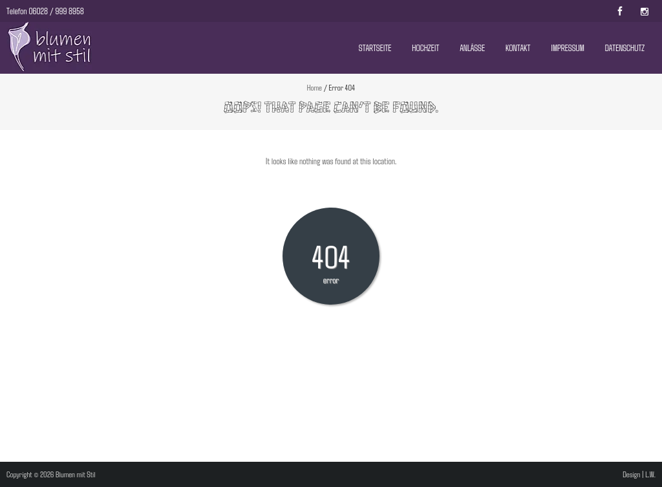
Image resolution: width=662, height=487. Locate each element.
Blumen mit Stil (76, 474)
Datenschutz (625, 47)
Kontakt (518, 47)
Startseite (375, 47)
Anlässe (472, 47)
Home (314, 87)
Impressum (567, 47)
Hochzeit (425, 47)
